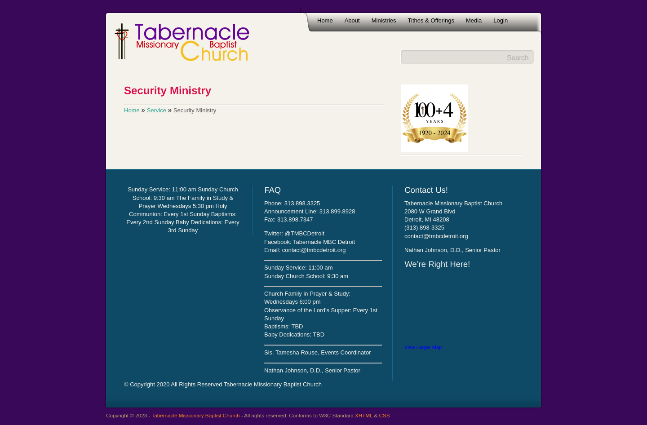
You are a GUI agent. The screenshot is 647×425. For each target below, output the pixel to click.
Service (156, 110)
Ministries (384, 20)
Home (325, 20)
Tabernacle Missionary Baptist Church (195, 415)
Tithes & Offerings (431, 20)
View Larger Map (423, 347)
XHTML (363, 415)
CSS (384, 415)
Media (474, 20)
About (352, 20)
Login (500, 20)
